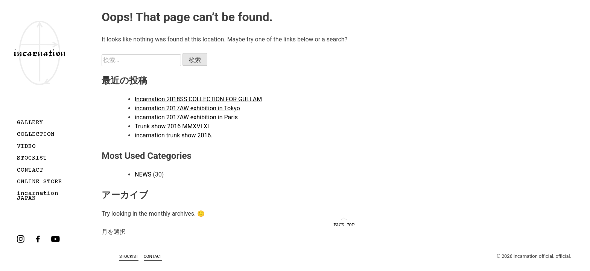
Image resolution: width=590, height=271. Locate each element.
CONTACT (30, 170)
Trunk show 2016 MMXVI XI (172, 126)
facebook (38, 239)
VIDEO (26, 146)
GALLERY (30, 123)
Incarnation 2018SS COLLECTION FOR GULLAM (198, 99)
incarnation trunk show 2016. (174, 135)
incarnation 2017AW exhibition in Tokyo (187, 108)
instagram (20, 239)
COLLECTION (36, 134)
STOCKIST (32, 158)
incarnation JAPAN (37, 196)
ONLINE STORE (39, 182)
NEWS (143, 174)
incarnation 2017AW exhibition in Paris (186, 117)
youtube (55, 239)
